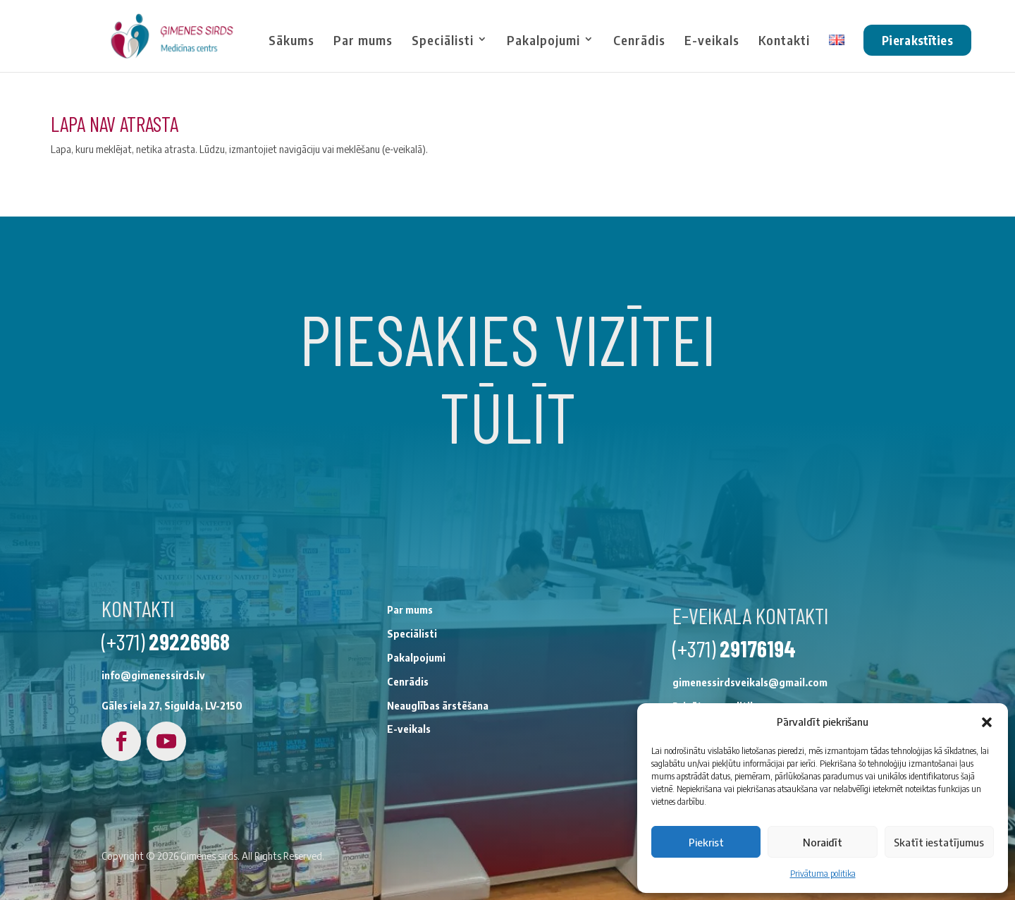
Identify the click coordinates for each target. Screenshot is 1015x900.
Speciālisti (443, 40)
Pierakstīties (917, 40)
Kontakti (784, 40)
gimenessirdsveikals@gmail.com (624, 790)
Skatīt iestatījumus (939, 842)
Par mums (363, 40)
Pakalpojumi (543, 40)
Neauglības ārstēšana (312, 807)
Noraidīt (822, 842)
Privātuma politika (823, 873)
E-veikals (711, 40)
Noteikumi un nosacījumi (604, 837)
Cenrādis (639, 40)
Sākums (291, 40)
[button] (987, 722)
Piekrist (706, 842)
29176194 (632, 755)
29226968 (63, 753)
